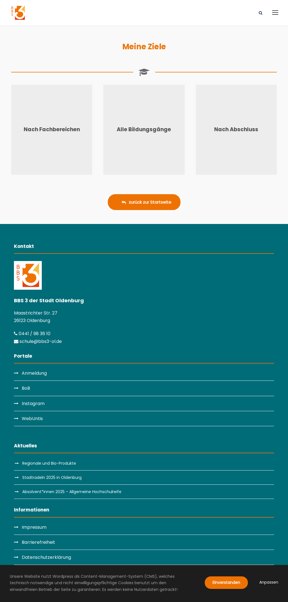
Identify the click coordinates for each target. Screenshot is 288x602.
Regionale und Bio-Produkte (49, 463)
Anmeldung (34, 373)
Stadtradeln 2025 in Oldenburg (52, 477)
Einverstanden (226, 582)
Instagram (33, 403)
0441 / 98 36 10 (32, 333)
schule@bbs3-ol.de (38, 341)
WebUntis (32, 418)
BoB (26, 388)
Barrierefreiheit (38, 542)
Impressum (34, 527)
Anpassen (268, 582)
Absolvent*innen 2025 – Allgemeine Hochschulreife (71, 491)
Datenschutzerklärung (46, 557)
